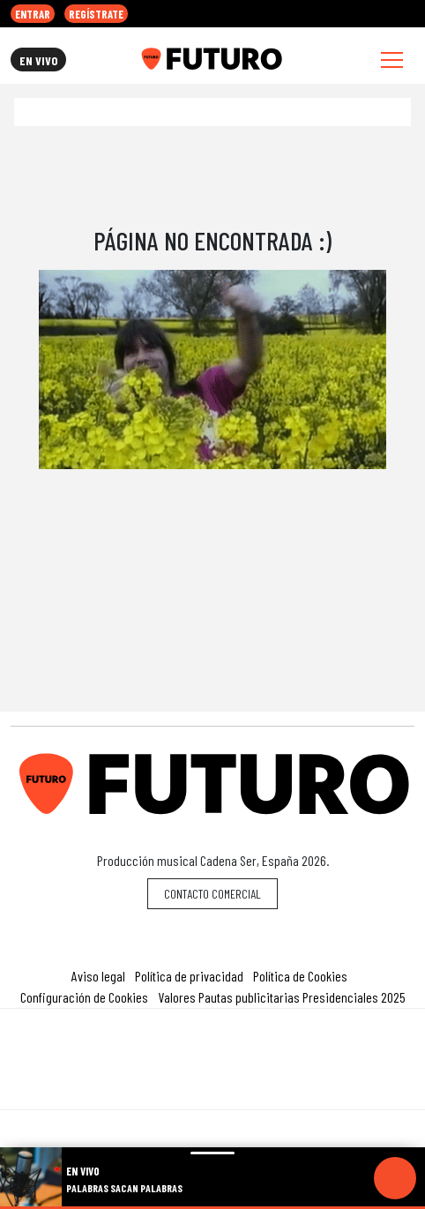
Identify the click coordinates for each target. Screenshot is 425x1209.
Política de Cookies (300, 975)
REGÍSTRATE (96, 14)
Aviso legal (98, 975)
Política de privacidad (189, 975)
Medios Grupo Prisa (213, 1090)
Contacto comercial (212, 893)
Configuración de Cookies (84, 997)
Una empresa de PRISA (212, 1047)
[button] (212, 1207)
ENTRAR (32, 14)
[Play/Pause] (395, 1178)
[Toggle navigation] (391, 59)
